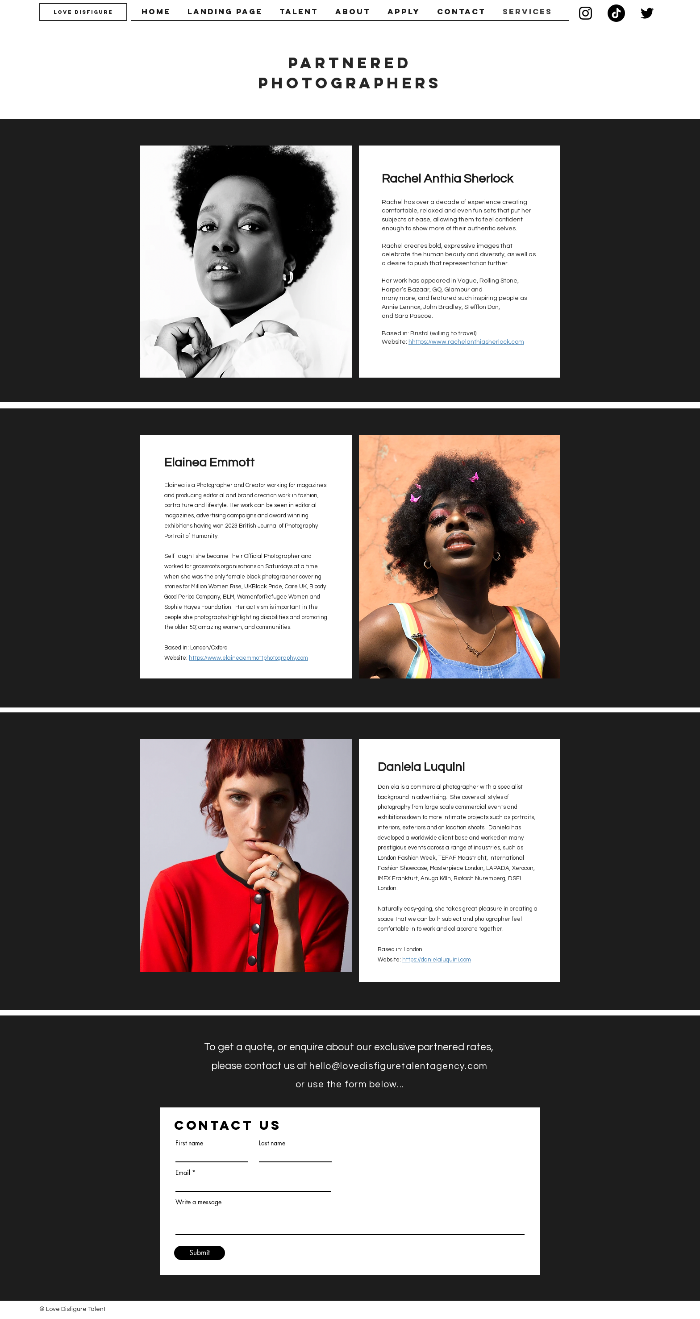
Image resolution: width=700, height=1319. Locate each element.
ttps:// (200, 658)
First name (189, 1143)
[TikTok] (616, 13)
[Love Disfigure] (83, 12)
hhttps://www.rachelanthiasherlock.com (466, 342)
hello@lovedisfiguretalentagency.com (398, 1066)
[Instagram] (585, 13)
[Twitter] (647, 13)
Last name (272, 1143)
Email (182, 1172)
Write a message (198, 1202)
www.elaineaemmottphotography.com (258, 658)
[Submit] (199, 1253)
